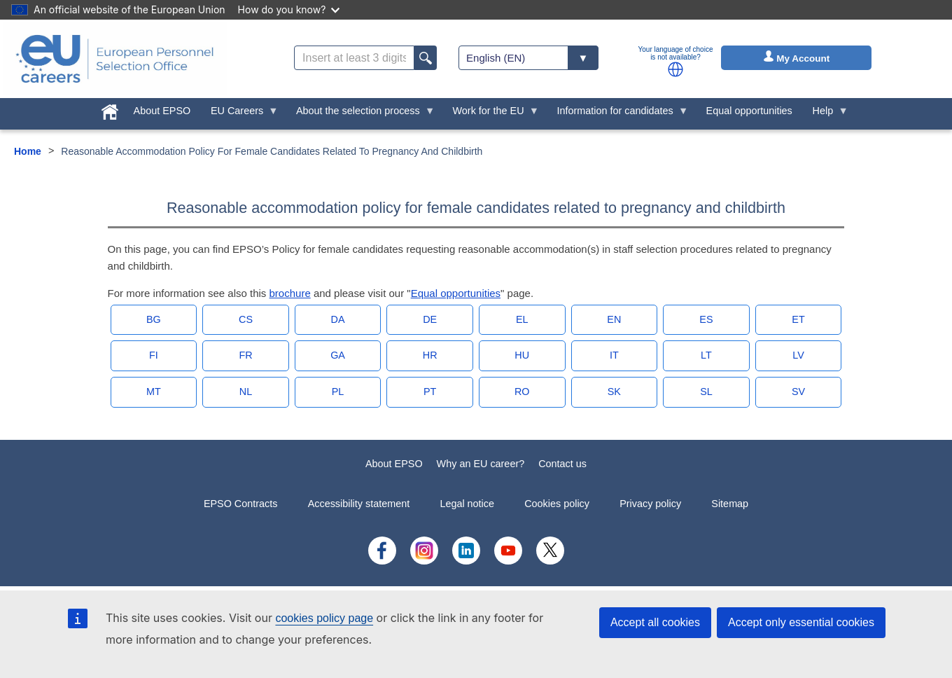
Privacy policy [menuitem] (650, 503)
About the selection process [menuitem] (360, 114)
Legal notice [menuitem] (467, 503)
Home (27, 151)
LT (706, 355)
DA (338, 319)
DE (430, 319)
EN (614, 319)
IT (614, 355)
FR (245, 355)
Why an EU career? (481, 463)
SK (614, 391)
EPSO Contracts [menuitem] (241, 503)
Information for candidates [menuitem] (617, 114)
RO (522, 391)
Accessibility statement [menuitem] (359, 503)
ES (706, 319)
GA (337, 355)
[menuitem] (109, 109)
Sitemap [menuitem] (729, 503)
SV (798, 391)
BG (153, 319)
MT (153, 391)
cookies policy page (324, 618)
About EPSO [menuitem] (162, 110)
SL (706, 391)
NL (245, 391)
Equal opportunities (455, 293)
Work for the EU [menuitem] (490, 114)
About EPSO (394, 463)
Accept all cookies (655, 622)
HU (521, 355)
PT (430, 391)
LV (798, 355)
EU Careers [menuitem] (240, 114)
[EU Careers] (115, 58)
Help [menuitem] (825, 114)
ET (798, 319)
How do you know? (289, 9)
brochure (290, 293)
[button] (675, 69)
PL (338, 391)
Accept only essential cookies (801, 622)
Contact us (562, 463)
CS (246, 319)
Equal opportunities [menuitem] (749, 110)
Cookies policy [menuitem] (556, 503)
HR (430, 355)
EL (522, 319)
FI (153, 355)
